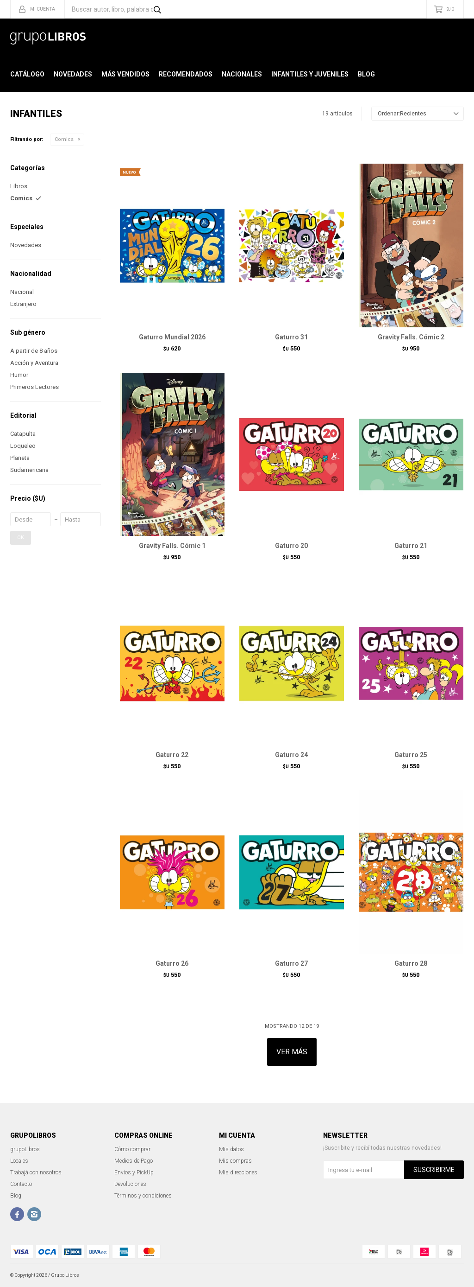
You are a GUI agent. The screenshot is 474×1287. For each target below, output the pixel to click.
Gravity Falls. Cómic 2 (411, 337)
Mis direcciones (238, 1172)
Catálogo (27, 74)
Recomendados (185, 74)
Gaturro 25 (410, 754)
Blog (366, 74)
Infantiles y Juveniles (310, 74)
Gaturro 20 (291, 545)
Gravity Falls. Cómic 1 (172, 545)
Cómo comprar (132, 1149)
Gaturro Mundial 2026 (172, 337)
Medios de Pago (133, 1161)
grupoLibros (25, 1149)
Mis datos (231, 1149)
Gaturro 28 (410, 963)
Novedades (73, 74)
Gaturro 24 (291, 754)
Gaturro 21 (410, 545)
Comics (64, 139)
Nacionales (242, 74)
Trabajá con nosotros (36, 1172)
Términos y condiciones (143, 1195)
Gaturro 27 (291, 963)
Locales (19, 1161)
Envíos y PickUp (134, 1172)
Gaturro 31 (291, 337)
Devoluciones (130, 1184)
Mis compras (235, 1161)
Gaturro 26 (172, 963)
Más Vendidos (125, 74)
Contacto (21, 1184)
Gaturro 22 (172, 754)
